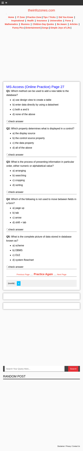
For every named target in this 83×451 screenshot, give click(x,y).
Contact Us (76, 446)
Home (11, 17)
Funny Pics (18, 27)
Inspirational (17, 20)
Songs (45, 27)
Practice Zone (34, 17)
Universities (56, 20)
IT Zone (21, 17)
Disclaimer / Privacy (64, 446)
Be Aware (62, 24)
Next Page (61, 274)
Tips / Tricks (49, 17)
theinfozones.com (41, 10)
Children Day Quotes (43, 24)
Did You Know (66, 17)
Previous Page (23, 274)
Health (30, 20)
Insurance (42, 20)
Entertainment (33, 27)
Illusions (25, 24)
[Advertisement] (41, 60)
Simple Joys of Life (60, 27)
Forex (68, 20)
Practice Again (43, 274)
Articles (74, 24)
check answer (14, 121)
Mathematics (11, 24)
